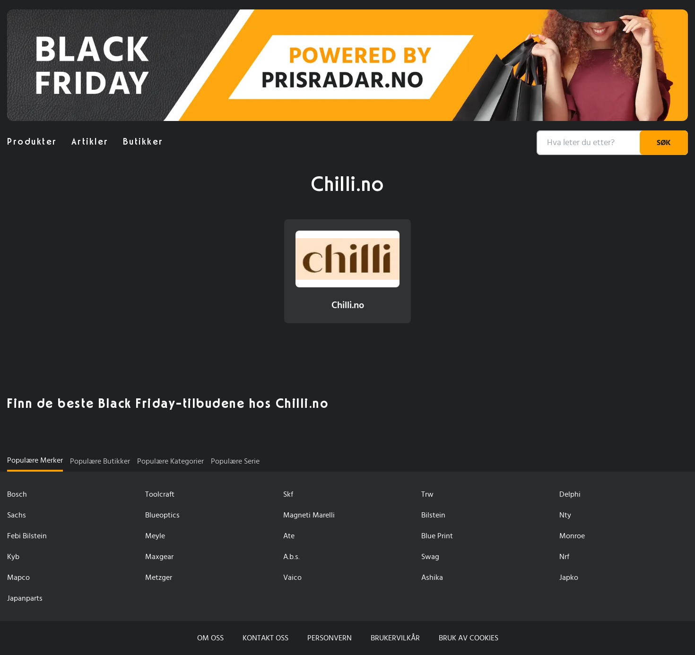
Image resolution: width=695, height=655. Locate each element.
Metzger (158, 577)
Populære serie (235, 461)
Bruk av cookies (468, 638)
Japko (568, 577)
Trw (427, 494)
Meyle (155, 536)
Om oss (210, 638)
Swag (430, 556)
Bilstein (433, 515)
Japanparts (25, 598)
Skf (288, 494)
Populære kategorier (170, 461)
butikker (143, 142)
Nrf (564, 556)
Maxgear (159, 556)
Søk (664, 143)
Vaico (292, 577)
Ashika (432, 577)
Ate (289, 536)
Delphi (570, 494)
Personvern (329, 638)
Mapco (18, 577)
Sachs (16, 515)
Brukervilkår (395, 638)
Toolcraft (159, 494)
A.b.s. (291, 556)
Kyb (13, 556)
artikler (90, 142)
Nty (565, 515)
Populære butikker (100, 461)
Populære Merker (35, 460)
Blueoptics (162, 515)
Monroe (572, 536)
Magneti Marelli (309, 515)
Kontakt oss (265, 638)
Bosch (17, 494)
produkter (32, 142)
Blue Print (437, 536)
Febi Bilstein (27, 536)
